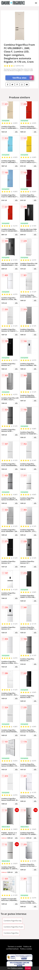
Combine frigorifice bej (12, 921)
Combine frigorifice (11, 933)
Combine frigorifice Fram (13, 927)
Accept (28, 968)
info (16, 132)
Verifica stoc (23, 77)
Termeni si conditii (15, 946)
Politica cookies (26, 949)
